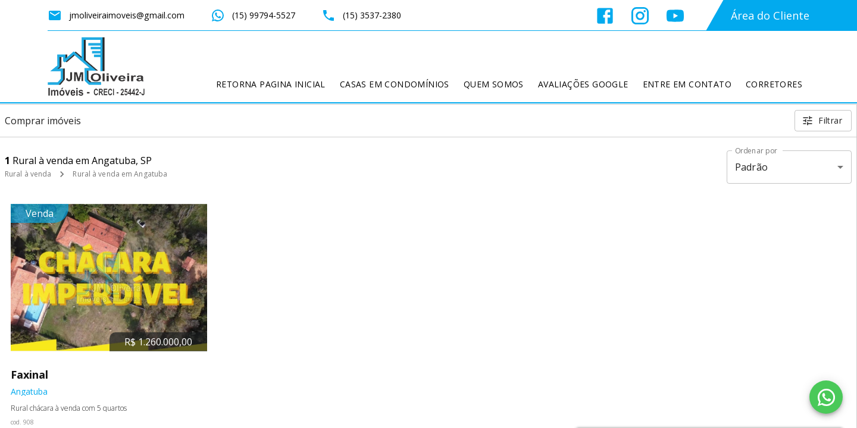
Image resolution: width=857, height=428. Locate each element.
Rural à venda (28, 174)
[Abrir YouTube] (675, 15)
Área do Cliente (770, 15)
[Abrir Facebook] (605, 15)
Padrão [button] (751, 167)
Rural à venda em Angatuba (120, 174)
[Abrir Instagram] (640, 15)
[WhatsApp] (826, 397)
